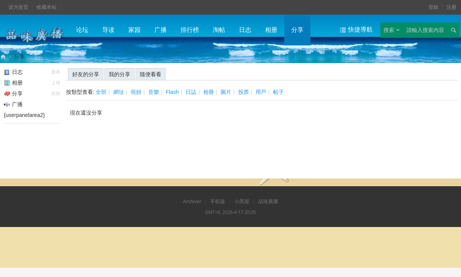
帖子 (278, 92)
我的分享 (119, 74)
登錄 (433, 7)
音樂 (153, 92)
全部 (101, 92)
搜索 (388, 30)
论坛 (82, 30)
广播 (160, 30)
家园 (134, 30)
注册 (451, 7)
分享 (297, 30)
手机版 (217, 201)
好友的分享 (85, 74)
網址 (118, 92)
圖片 (226, 92)
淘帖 (219, 30)
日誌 (191, 92)
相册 (271, 30)
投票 (243, 92)
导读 (108, 30)
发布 (55, 72)
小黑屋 (241, 201)
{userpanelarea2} (24, 115)
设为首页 (18, 7)
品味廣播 (3, 56)
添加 (55, 93)
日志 (245, 30)
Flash (172, 92)
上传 (55, 82)
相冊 (208, 92)
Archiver (192, 201)
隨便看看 (150, 74)
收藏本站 (46, 7)
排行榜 (190, 30)
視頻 (136, 92)
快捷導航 (360, 29)
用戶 (260, 92)
